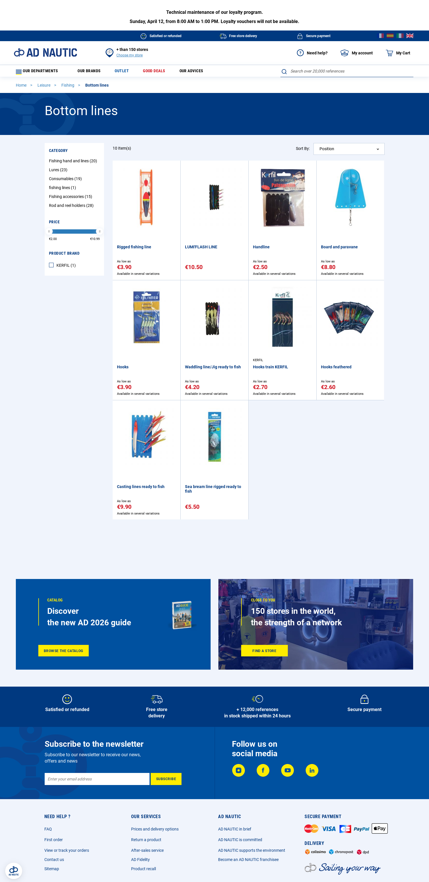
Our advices (204, 72)
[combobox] (346, 71)
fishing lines (63, 190)
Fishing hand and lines (74, 163)
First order (53, 839)
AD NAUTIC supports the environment (251, 850)
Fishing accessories (71, 199)
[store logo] (45, 52)
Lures (59, 172)
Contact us (54, 859)
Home (21, 87)
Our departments (40, 72)
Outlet (128, 72)
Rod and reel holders (72, 208)
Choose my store (129, 55)
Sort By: (303, 151)
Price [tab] (54, 224)
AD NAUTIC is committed (240, 839)
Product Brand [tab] (64, 256)
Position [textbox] (327, 151)
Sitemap (51, 868)
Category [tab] (58, 153)
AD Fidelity (140, 859)
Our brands (93, 72)
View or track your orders (66, 850)
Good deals (164, 72)
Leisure (44, 87)
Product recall (143, 868)
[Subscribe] (166, 779)
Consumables (66, 181)
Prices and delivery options (155, 829)
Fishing (68, 87)
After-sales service (147, 850)
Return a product (146, 839)
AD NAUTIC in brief (234, 829)
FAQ (48, 829)
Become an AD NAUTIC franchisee (248, 859)
